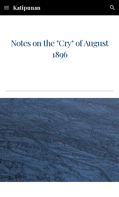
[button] (6, 7)
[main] (59, 48)
